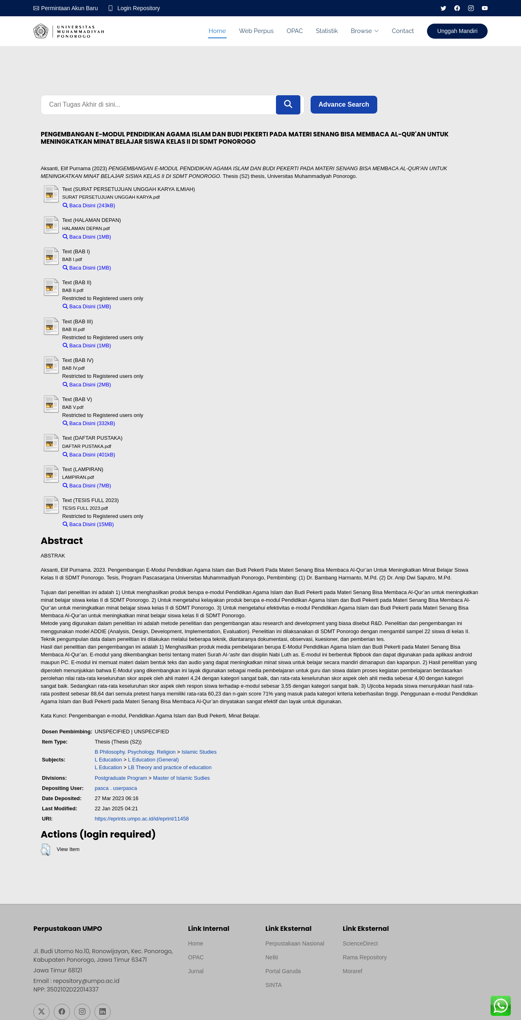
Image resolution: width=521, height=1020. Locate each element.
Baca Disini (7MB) (87, 486)
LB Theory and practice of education (169, 768)
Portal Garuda (283, 971)
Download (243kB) (140, 205)
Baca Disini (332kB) (89, 423)
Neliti (271, 957)
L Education (108, 760)
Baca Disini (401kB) (89, 455)
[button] (45, 850)
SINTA (273, 985)
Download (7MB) (134, 486)
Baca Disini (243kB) (89, 205)
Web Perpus (256, 31)
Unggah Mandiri (457, 31)
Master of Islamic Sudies (181, 778)
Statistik (327, 31)
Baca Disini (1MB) (87, 237)
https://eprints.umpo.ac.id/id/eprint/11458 (142, 819)
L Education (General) (153, 760)
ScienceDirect (360, 943)
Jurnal (196, 971)
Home (217, 31)
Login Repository (139, 8)
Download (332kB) (140, 423)
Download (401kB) (140, 455)
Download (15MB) (138, 525)
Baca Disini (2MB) (87, 385)
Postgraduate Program (121, 778)
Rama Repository (365, 957)
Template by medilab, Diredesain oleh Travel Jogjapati (216, 990)
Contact (403, 31)
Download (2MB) (134, 385)
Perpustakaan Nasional (294, 943)
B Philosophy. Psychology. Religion (135, 752)
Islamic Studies (199, 752)
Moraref (352, 971)
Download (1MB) (134, 237)
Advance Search (344, 104)
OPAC (295, 31)
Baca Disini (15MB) (88, 525)
